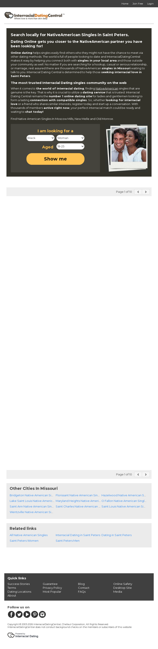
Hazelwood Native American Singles (126, 495)
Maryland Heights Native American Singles (85, 501)
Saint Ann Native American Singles (33, 506)
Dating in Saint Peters (116, 535)
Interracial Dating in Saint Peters (78, 535)
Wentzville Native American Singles (34, 512)
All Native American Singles (29, 535)
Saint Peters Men (68, 540)
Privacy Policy (52, 587)
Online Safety (122, 584)
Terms (12, 587)
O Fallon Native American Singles (124, 501)
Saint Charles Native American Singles (82, 506)
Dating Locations (19, 591)
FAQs (82, 591)
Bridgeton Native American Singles (34, 495)
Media (117, 591)
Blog (81, 584)
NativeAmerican (107, 88)
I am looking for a (55, 131)
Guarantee (50, 584)
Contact (83, 587)
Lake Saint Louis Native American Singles (38, 501)
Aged (47, 147)
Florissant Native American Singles (79, 495)
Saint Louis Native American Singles (126, 506)
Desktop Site (122, 587)
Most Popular (52, 591)
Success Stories (19, 584)
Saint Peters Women (24, 540)
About (12, 595)
